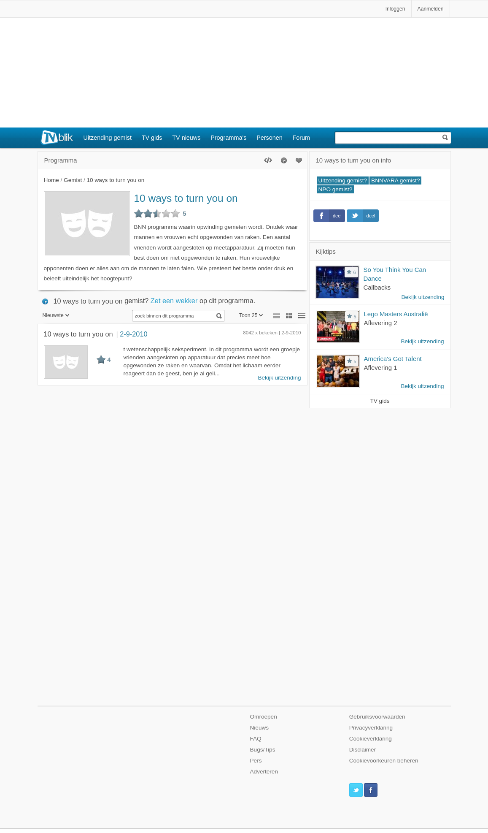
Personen (269, 137)
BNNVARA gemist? (395, 180)
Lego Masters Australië (396, 313)
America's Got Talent (393, 358)
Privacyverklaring (371, 727)
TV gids (152, 137)
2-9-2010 (133, 334)
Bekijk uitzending (279, 377)
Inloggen (395, 9)
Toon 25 (251, 315)
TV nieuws (186, 137)
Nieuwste (56, 315)
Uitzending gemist (108, 137)
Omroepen (263, 717)
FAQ (256, 738)
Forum (301, 137)
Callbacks (377, 287)
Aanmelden (431, 9)
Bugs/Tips (262, 749)
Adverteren (264, 771)
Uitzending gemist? (342, 180)
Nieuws (259, 727)
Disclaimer (362, 749)
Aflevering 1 (380, 367)
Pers (256, 760)
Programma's (228, 137)
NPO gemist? (335, 189)
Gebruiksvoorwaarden (377, 717)
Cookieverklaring (370, 738)
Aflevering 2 (380, 322)
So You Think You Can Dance (395, 274)
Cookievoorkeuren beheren (383, 760)
